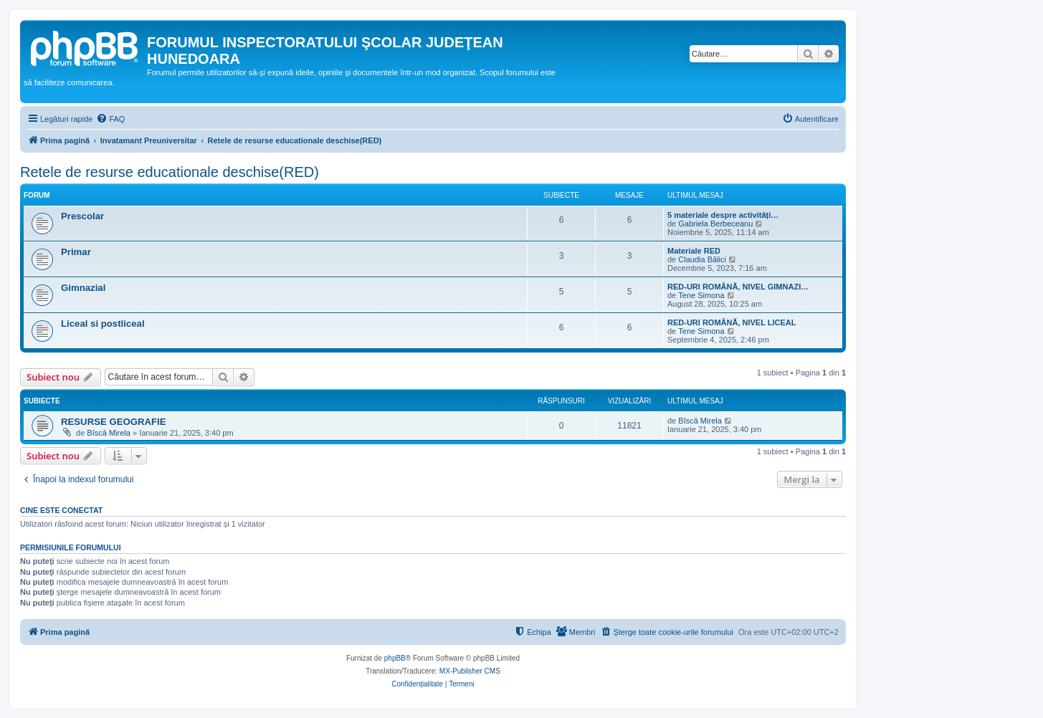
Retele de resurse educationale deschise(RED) (169, 172)
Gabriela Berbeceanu (715, 223)
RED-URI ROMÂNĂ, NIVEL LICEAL (731, 322)
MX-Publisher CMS (469, 671)
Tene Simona (701, 295)
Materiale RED (693, 250)
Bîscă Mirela (108, 433)
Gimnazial (83, 287)
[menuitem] (110, 119)
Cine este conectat (61, 510)
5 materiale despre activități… (722, 215)
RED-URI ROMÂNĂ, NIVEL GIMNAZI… (738, 286)
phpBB (395, 658)
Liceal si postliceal (103, 323)
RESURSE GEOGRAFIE (113, 421)
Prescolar (82, 216)
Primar (76, 251)
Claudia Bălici (702, 259)
